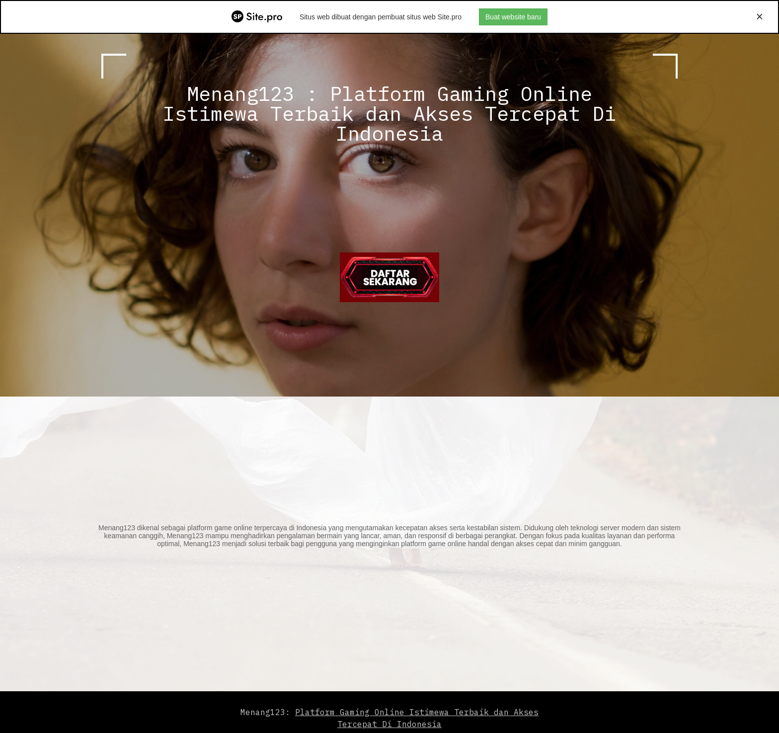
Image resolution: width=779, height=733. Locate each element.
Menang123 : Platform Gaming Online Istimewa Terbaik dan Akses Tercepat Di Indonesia (389, 113)
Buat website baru (513, 17)
